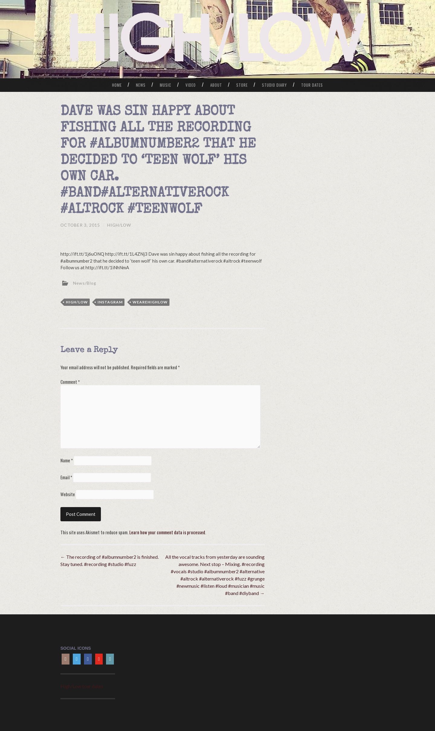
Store (242, 85)
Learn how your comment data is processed (166, 531)
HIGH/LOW (120, 225)
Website (67, 493)
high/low (77, 301)
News (141, 85)
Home (117, 85)
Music (165, 85)
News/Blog (85, 282)
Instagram (110, 301)
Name (66, 460)
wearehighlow (150, 301)
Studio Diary (274, 85)
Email (66, 477)
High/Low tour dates (81, 685)
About (216, 85)
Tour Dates (312, 85)
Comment (70, 381)
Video (190, 85)
